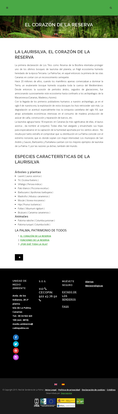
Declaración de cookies (93, 389)
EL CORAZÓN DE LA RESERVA (35, 236)
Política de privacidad (69, 389)
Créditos (111, 389)
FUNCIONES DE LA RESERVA (34, 240)
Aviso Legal (51, 389)
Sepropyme (66, 393)
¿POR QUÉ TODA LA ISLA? (34, 244)
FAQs (65, 306)
